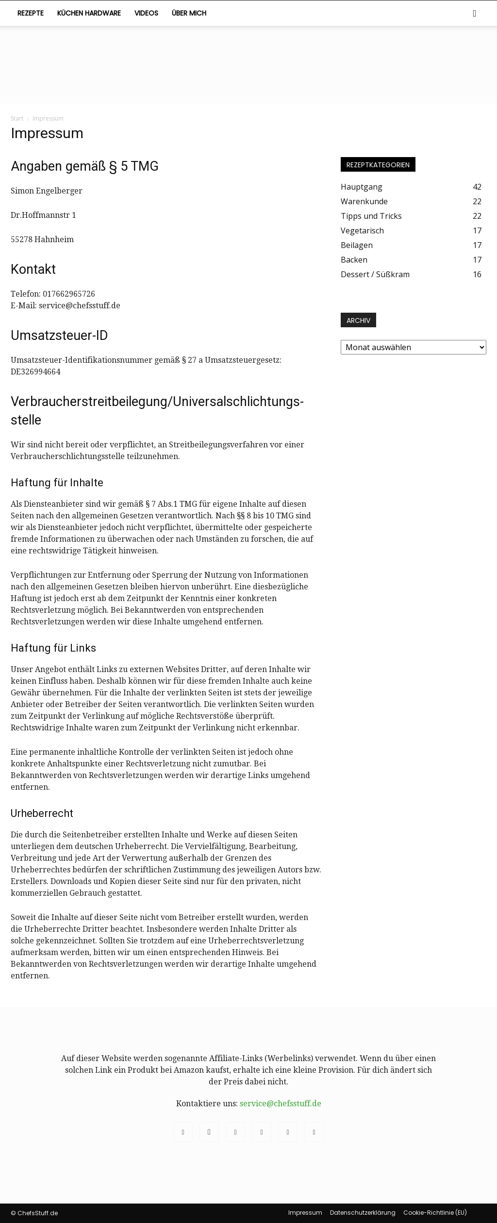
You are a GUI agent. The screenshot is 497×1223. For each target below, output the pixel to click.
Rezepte (30, 13)
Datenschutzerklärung (363, 1212)
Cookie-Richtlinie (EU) (435, 1212)
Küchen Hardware (89, 13)
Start (17, 118)
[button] (474, 13)
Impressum (305, 1212)
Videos (146, 13)
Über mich (189, 13)
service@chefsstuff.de (280, 1103)
